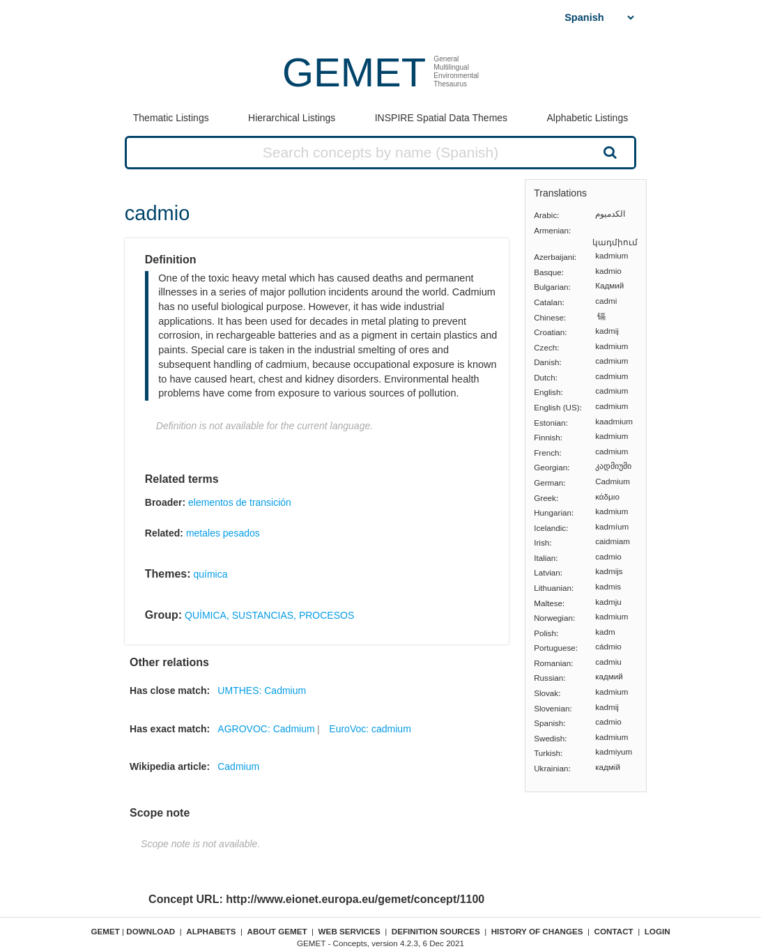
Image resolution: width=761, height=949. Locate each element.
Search (609, 151)
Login (657, 931)
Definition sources (436, 931)
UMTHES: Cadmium (261, 690)
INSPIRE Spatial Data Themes (441, 117)
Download (150, 931)
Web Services (349, 931)
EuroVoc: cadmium (370, 728)
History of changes (537, 931)
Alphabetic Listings (587, 117)
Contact (613, 931)
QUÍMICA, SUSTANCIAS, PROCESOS (269, 615)
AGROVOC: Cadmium (265, 728)
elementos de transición (239, 502)
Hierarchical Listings (291, 117)
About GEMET (277, 931)
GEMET (354, 72)
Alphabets (211, 931)
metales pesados (223, 533)
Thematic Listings (171, 117)
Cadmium (238, 766)
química (210, 574)
